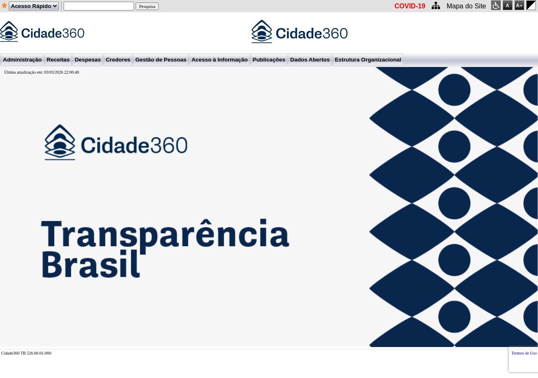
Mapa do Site (466, 6)
